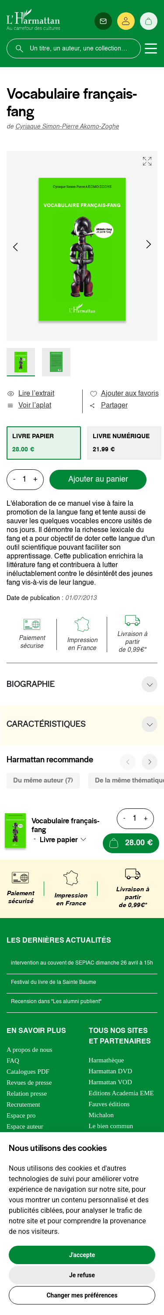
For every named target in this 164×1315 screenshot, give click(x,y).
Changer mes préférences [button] (81, 1295)
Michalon (101, 1114)
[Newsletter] (103, 21)
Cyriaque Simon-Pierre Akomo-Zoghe (67, 127)
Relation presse (27, 1093)
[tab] (44, 443)
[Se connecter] (126, 21)
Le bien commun (111, 1125)
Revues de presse (29, 1082)
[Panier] (148, 21)
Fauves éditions (109, 1104)
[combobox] (65, 839)
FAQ (13, 1060)
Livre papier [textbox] (59, 839)
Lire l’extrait (30, 393)
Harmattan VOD (110, 1082)
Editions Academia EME (121, 1093)
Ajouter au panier (98, 479)
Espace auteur (25, 1126)
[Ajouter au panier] (131, 843)
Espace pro (21, 1115)
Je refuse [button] (82, 1275)
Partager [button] (108, 405)
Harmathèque (106, 1060)
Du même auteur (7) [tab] (43, 780)
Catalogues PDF (28, 1071)
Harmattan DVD (111, 1071)
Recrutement (23, 1104)
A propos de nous (29, 1049)
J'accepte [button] (82, 1254)
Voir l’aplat (29, 405)
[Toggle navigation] (150, 48)
